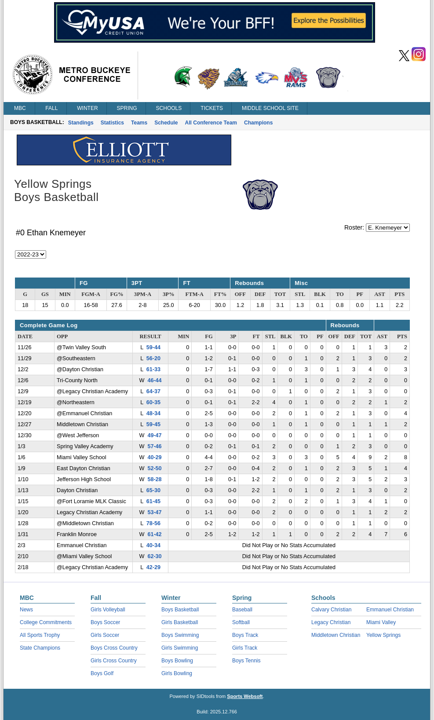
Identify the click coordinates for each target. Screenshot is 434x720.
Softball (241, 622)
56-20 (153, 358)
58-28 (154, 479)
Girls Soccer (105, 635)
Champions (258, 123)
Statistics (112, 123)
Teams (139, 123)
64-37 (153, 391)
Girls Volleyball (108, 610)
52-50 (154, 468)
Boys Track (245, 635)
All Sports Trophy (40, 635)
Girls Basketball (179, 622)
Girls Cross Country (114, 661)
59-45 (153, 424)
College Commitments (46, 622)
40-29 (154, 457)
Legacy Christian (330, 622)
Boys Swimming (180, 635)
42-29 (153, 567)
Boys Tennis (246, 661)
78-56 (153, 523)
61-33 (153, 369)
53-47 (154, 512)
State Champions (40, 648)
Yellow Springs (383, 635)
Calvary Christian (331, 610)
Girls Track (244, 648)
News (26, 610)
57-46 (154, 446)
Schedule (166, 123)
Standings (81, 123)
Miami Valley (381, 622)
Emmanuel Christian (390, 610)
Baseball (242, 610)
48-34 (153, 413)
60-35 (153, 402)
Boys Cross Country (114, 648)
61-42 (154, 534)
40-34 (153, 545)
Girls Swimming (179, 648)
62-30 (154, 556)
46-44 (154, 380)
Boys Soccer (105, 622)
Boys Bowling (177, 661)
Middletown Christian (335, 635)
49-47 (154, 435)
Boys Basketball (180, 610)
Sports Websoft (245, 696)
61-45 (153, 501)
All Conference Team (211, 123)
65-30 (153, 490)
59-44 (153, 347)
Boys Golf (102, 673)
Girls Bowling (176, 673)
